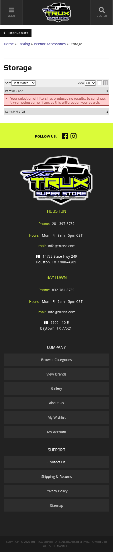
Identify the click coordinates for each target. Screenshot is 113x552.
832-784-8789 (63, 289)
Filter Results (15, 33)
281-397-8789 (63, 223)
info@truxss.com (62, 245)
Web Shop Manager (56, 546)
